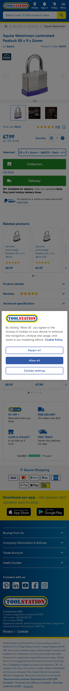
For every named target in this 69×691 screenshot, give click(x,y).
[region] (34, 345)
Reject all (34, 350)
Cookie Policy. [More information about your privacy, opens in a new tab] (54, 339)
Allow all (34, 360)
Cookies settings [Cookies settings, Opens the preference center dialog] (34, 370)
